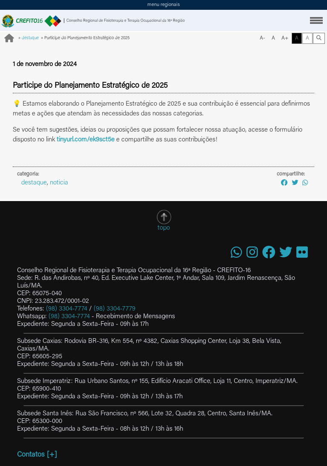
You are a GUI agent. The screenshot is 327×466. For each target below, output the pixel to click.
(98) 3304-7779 (114, 309)
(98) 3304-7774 (66, 309)
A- (262, 38)
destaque (30, 38)
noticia (59, 183)
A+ (284, 38)
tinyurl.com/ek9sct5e (86, 140)
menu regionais (163, 5)
